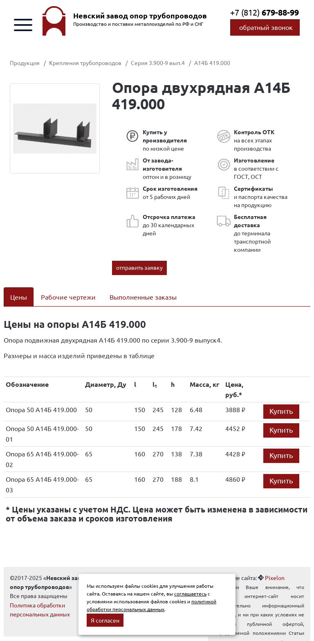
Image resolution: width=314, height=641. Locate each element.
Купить (281, 410)
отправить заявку (139, 267)
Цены (18, 297)
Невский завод (140, 15)
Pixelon (275, 577)
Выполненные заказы (143, 297)
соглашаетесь (190, 593)
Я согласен (105, 620)
